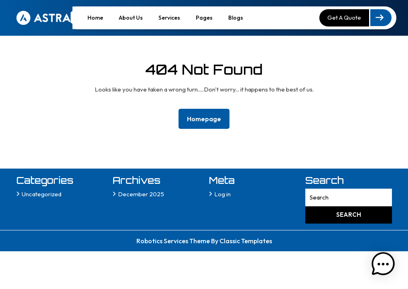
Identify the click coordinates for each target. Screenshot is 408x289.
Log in (222, 194)
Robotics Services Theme (173, 241)
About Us (131, 17)
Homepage (207, 118)
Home (95, 17)
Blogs (235, 17)
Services (169, 17)
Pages (204, 17)
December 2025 (141, 194)
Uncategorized (41, 194)
